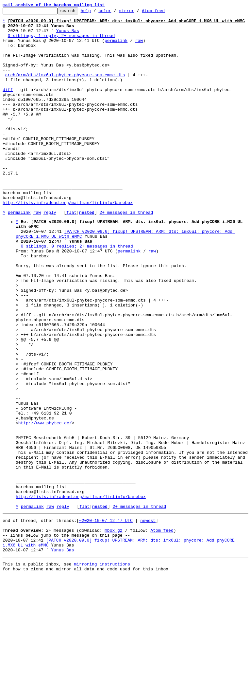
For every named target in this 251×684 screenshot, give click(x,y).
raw (139, 47)
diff (8, 106)
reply (49, 253)
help (96, 12)
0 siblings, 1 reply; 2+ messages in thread (61, 41)
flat (71, 253)
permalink (116, 47)
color (115, 12)
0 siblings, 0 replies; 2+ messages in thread (77, 293)
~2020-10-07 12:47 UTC (106, 620)
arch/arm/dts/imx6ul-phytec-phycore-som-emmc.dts (65, 88)
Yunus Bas (67, 35)
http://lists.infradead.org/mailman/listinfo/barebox (68, 242)
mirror (136, 12)
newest (148, 620)
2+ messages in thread (126, 253)
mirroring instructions (102, 671)
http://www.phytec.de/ (45, 505)
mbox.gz (114, 632)
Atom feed (163, 12)
